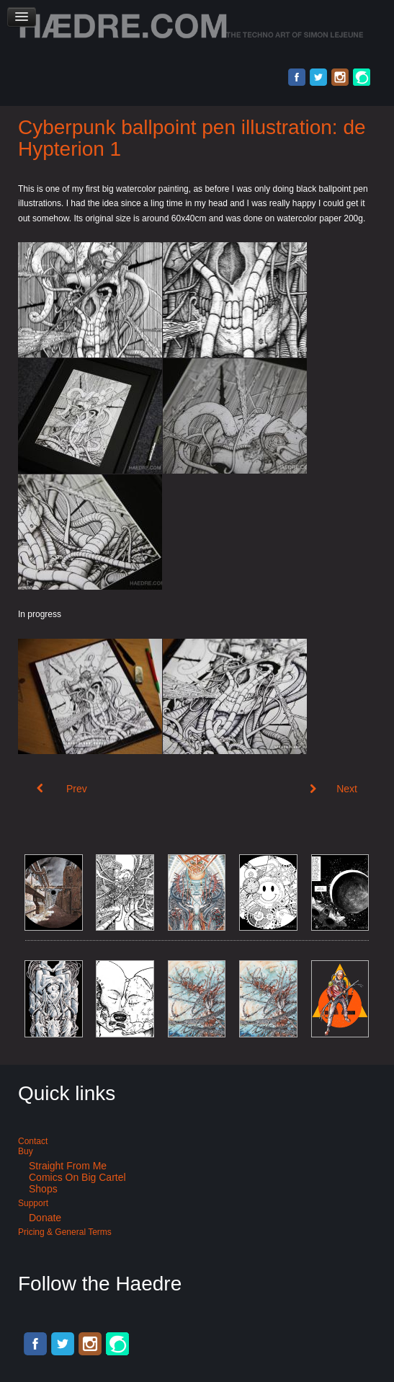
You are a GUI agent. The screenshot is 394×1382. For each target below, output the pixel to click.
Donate (45, 1217)
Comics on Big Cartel (77, 1177)
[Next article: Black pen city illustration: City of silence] (333, 788)
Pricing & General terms (65, 1232)
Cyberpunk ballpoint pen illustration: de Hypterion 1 (192, 138)
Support (33, 1203)
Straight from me (68, 1165)
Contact (33, 1141)
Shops (43, 1189)
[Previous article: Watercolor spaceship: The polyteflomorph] (61, 788)
